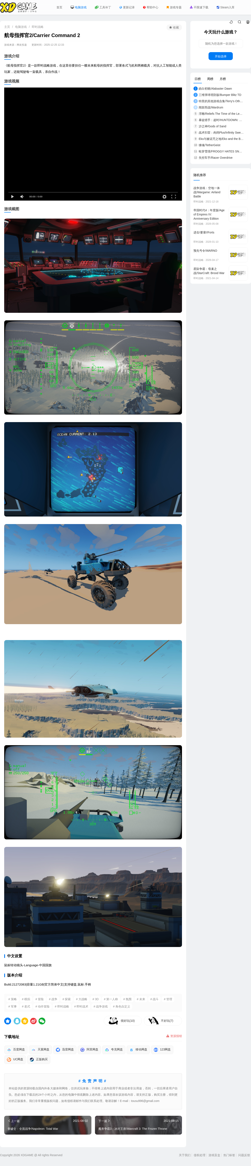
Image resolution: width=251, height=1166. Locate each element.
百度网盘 (16, 1050)
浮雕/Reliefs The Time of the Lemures (218, 114)
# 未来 (141, 999)
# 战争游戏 (100, 1006)
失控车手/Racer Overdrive (213, 158)
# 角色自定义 (121, 1006)
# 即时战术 (81, 1006)
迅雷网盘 (65, 1050)
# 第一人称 (111, 999)
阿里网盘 (89, 1050)
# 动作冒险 (42, 1006)
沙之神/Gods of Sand (209, 126)
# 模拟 (26, 999)
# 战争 (53, 999)
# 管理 (168, 999)
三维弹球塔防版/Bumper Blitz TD (217, 95)
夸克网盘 (114, 1050)
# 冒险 (39, 999)
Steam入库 (225, 7)
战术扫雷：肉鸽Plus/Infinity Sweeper (218, 132)
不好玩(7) (167, 1020)
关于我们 (185, 1155)
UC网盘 (15, 1060)
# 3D (95, 999)
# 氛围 (127, 999)
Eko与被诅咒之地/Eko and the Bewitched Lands (218, 139)
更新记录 (127, 7)
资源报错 (174, 1036)
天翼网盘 (40, 1050)
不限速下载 (199, 7)
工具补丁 (103, 7)
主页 (7, 26)
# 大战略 (81, 999)
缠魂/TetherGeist (206, 145)
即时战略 (38, 26)
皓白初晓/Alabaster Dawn (212, 88)
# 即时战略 (62, 1006)
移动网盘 (138, 1050)
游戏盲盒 (214, 1155)
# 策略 (12, 999)
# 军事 (12, 1006)
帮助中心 (150, 7)
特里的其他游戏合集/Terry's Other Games (218, 101)
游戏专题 (174, 7)
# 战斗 (154, 999)
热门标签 (229, 1155)
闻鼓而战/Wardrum (208, 107)
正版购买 (39, 1060)
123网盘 (162, 1050)
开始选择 (221, 56)
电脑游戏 (79, 7)
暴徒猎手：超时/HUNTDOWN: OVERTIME (218, 120)
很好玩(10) (128, 1020)
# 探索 (67, 999)
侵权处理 (199, 1155)
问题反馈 (244, 1155)
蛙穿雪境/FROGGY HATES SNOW (218, 151)
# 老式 (26, 1006)
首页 (59, 7)
